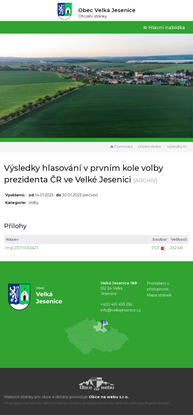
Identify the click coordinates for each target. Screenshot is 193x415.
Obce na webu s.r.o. (109, 396)
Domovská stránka (123, 146)
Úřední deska (149, 146)
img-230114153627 (21, 247)
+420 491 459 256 (116, 304)
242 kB (176, 247)
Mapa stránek (159, 295)
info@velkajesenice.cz (121, 310)
